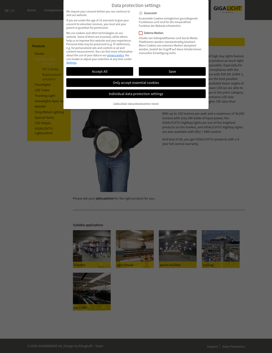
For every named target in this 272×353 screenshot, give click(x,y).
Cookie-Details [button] (120, 103)
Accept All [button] (99, 71)
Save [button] (172, 71)
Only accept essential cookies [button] (136, 82)
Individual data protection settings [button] (136, 93)
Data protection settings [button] (139, 103)
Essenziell (149, 13)
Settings (71, 62)
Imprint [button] (155, 103)
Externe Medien (153, 33)
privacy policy (115, 55)
